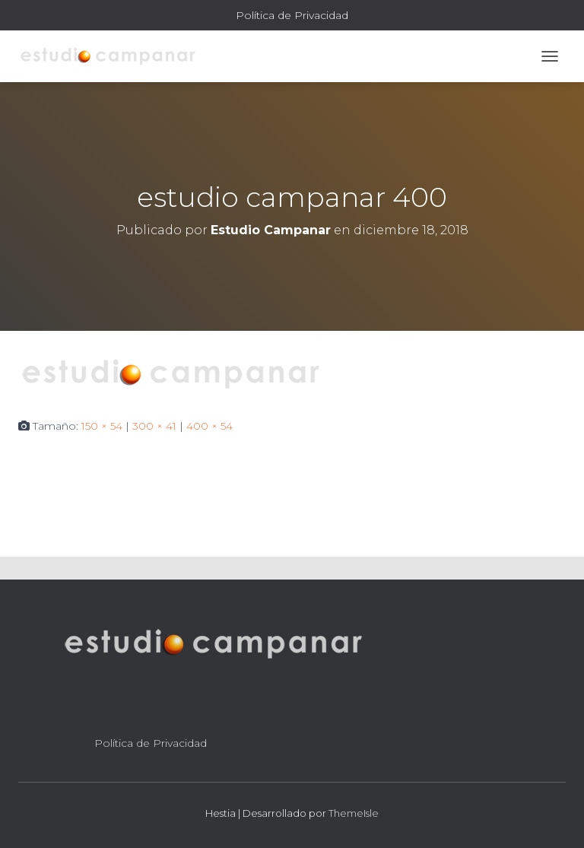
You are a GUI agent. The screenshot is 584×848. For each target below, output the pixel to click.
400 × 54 (209, 426)
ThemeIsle (353, 813)
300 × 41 (154, 426)
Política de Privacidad (292, 15)
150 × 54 (101, 426)
